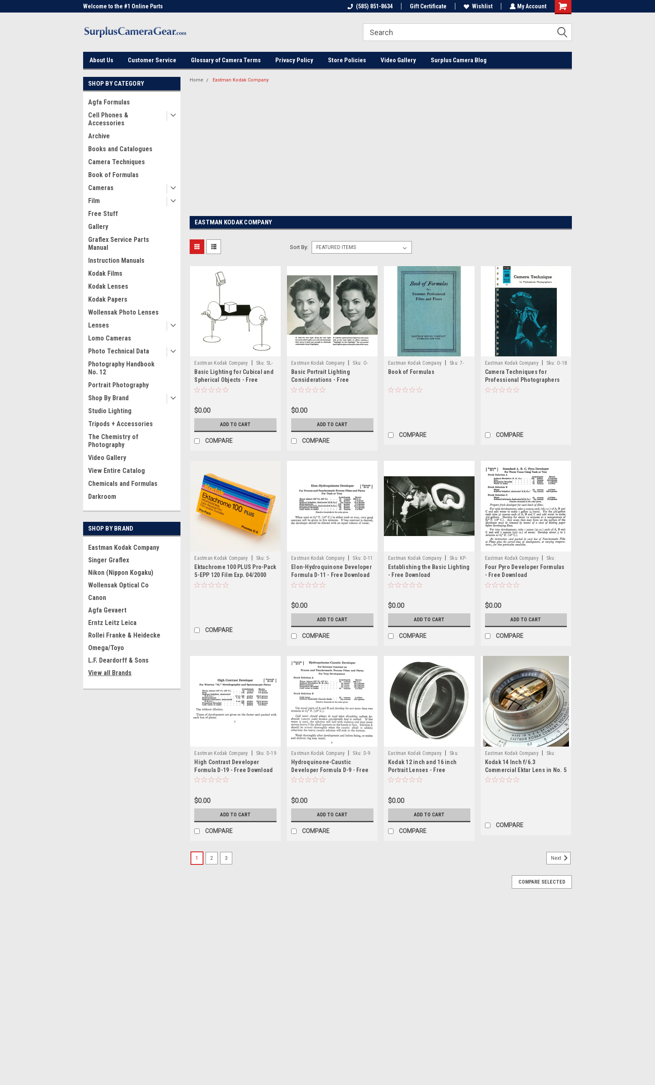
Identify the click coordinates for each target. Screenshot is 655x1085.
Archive (99, 136)
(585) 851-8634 (369, 6)
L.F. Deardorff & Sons (118, 660)
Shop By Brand (108, 398)
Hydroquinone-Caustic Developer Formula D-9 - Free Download (329, 770)
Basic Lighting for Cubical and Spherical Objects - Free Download (234, 379)
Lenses (98, 325)
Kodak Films (105, 273)
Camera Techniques (116, 162)
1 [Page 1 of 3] (196, 858)
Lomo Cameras (109, 338)
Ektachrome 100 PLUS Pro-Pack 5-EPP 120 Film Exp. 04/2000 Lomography (235, 575)
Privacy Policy (294, 60)
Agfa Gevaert (107, 610)
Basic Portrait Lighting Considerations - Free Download (320, 379)
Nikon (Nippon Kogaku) (120, 573)
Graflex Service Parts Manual (118, 244)
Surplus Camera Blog (459, 60)
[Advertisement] (381, 149)
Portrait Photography (118, 385)
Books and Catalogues (120, 149)
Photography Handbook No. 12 (121, 368)
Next (561, 858)
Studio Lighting (110, 411)
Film (94, 201)
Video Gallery (398, 60)
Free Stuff (103, 214)
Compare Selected (541, 882)
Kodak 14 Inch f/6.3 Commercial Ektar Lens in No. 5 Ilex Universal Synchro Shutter (526, 770)
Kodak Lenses (108, 286)
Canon (97, 598)
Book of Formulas (113, 175)
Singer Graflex (108, 560)
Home (196, 80)
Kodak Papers (107, 299)
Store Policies (347, 60)
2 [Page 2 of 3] (211, 858)
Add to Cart (235, 424)
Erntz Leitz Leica (112, 623)
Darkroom (102, 497)
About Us (101, 60)
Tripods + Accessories (120, 424)
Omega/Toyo (106, 648)
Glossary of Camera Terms (226, 60)
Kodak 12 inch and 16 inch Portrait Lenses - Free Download (422, 770)
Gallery (98, 227)
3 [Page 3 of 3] (226, 858)
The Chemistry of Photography (113, 441)
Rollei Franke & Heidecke (124, 635)
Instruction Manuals (116, 260)
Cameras (101, 188)
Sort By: (299, 247)
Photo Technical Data (118, 351)
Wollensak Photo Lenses (123, 312)
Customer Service (152, 60)
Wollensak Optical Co (118, 585)
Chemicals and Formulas (122, 484)
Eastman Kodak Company (123, 547)
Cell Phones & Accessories (108, 119)
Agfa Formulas (109, 102)
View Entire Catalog (116, 471)
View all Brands (110, 673)
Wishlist (477, 6)
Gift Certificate (427, 6)
